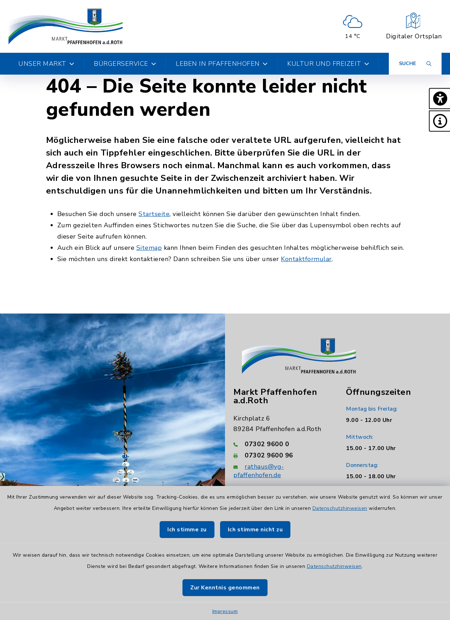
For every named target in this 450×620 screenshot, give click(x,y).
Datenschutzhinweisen (340, 508)
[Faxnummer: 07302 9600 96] (281, 455)
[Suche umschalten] (415, 64)
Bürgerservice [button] (125, 63)
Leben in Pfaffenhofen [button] (222, 63)
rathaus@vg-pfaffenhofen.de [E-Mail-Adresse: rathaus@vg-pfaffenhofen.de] (258, 470)
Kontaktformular (306, 259)
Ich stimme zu (187, 529)
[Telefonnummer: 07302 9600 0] (281, 444)
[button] (439, 98)
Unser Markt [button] (46, 63)
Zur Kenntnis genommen (225, 587)
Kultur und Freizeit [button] (328, 63)
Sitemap (149, 247)
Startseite (154, 214)
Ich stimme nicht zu (255, 529)
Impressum (225, 611)
